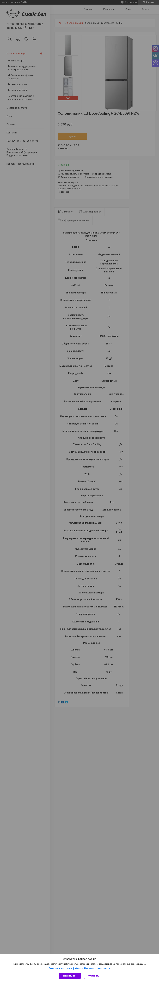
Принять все (70, 976)
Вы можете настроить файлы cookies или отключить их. (78, 968)
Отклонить (93, 976)
